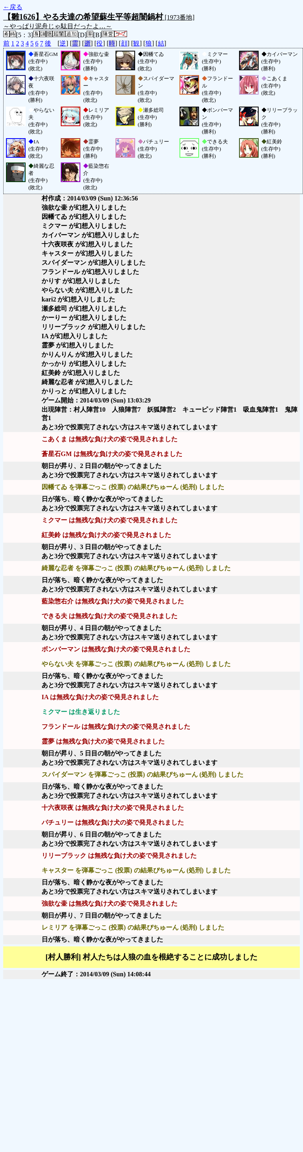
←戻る (12, 7)
